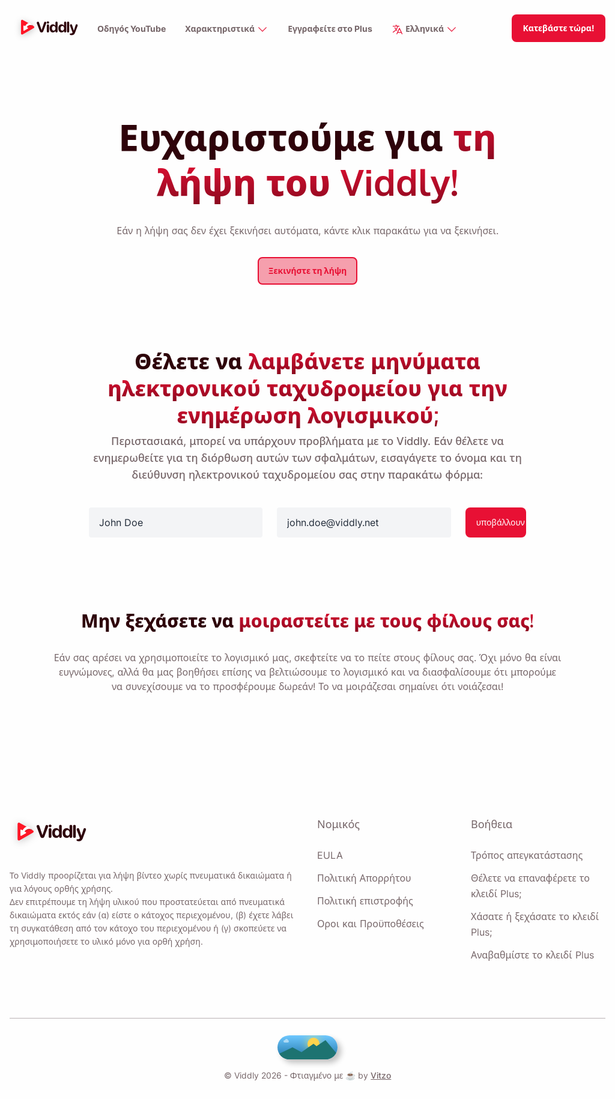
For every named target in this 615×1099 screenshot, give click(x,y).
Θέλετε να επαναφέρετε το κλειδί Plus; (530, 885)
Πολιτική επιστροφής (365, 900)
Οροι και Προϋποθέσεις (370, 923)
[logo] (46, 28)
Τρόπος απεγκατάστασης (526, 855)
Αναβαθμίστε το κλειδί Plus (531, 954)
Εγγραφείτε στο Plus (331, 29)
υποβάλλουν (500, 522)
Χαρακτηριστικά (228, 29)
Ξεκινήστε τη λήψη (307, 270)
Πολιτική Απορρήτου (364, 878)
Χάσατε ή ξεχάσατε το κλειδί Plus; (534, 924)
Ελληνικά (426, 29)
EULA (329, 855)
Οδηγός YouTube (131, 29)
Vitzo (378, 1075)
